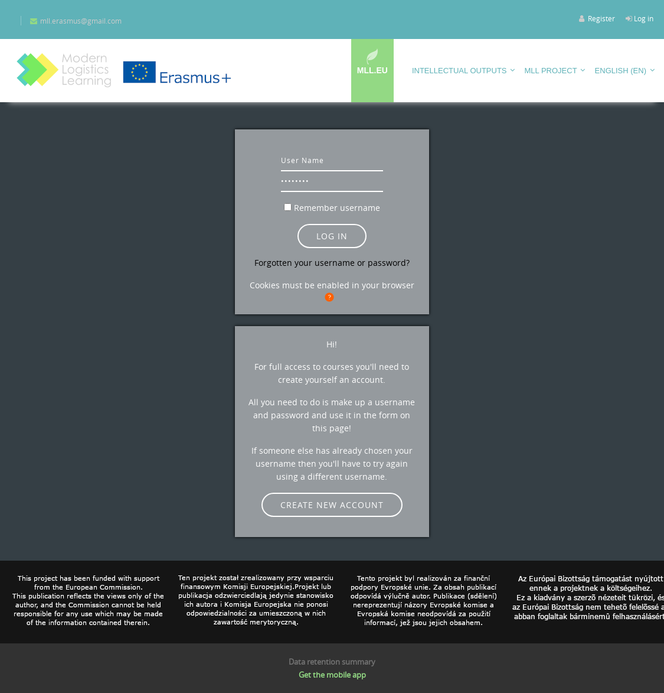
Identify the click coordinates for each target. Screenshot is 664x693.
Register (601, 18)
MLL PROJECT (551, 70)
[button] (331, 297)
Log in (643, 18)
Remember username (337, 207)
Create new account (332, 504)
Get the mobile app (332, 674)
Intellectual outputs (459, 70)
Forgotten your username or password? (332, 262)
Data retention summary (332, 661)
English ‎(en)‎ (620, 70)
